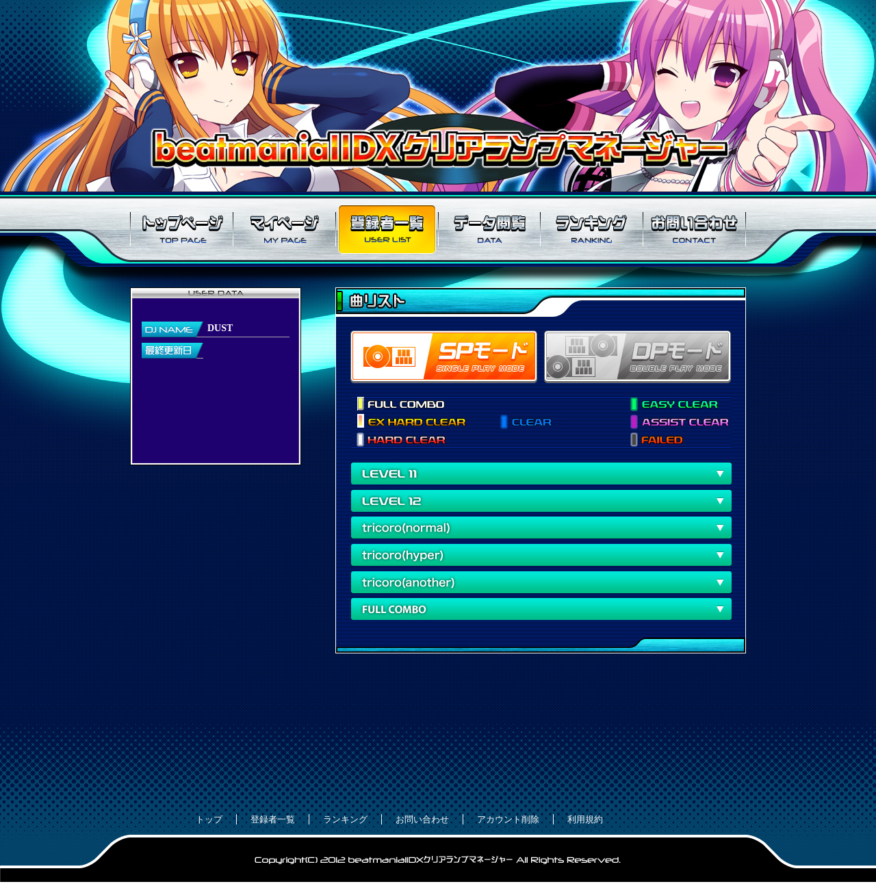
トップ (209, 819)
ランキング (592, 229)
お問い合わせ (694, 229)
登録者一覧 (386, 229)
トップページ (181, 229)
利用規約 (585, 819)
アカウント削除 (508, 819)
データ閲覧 (489, 229)
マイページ (284, 229)
